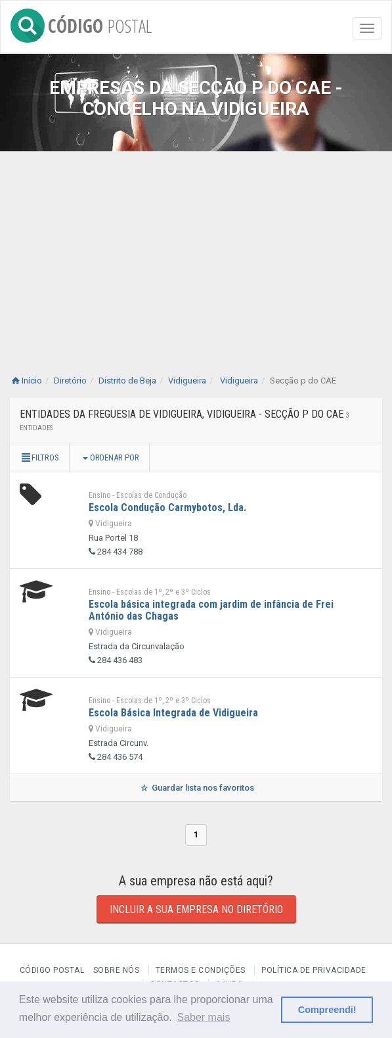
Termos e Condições (201, 970)
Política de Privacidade (313, 970)
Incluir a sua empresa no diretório (196, 909)
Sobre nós (116, 970)
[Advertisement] (196, 250)
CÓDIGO (81, 23)
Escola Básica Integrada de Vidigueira (173, 712)
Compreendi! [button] (327, 1009)
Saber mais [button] (203, 1017)
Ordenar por (111, 457)
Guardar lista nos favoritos (196, 788)
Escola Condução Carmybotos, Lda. (167, 507)
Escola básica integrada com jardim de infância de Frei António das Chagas (211, 610)
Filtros (39, 457)
